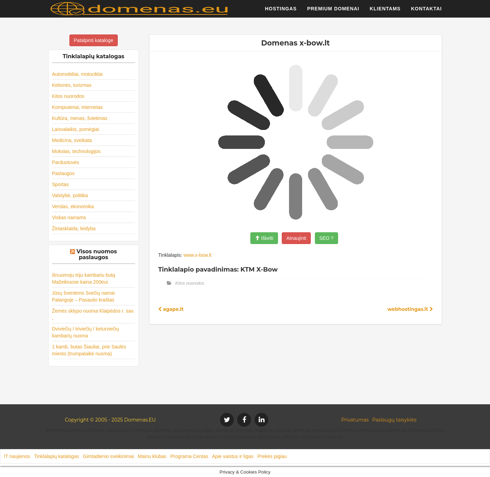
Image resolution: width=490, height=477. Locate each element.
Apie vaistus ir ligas (232, 456)
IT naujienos (17, 456)
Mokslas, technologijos (76, 151)
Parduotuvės (65, 162)
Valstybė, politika (70, 195)
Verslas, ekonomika (73, 206)
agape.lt (171, 309)
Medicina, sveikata (72, 140)
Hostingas (281, 12)
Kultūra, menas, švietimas (79, 118)
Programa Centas (189, 456)
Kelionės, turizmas (72, 85)
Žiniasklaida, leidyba (74, 228)
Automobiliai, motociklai (77, 74)
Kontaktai (426, 12)
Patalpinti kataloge (93, 40)
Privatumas (355, 420)
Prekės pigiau (272, 456)
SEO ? (326, 238)
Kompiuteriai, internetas (77, 107)
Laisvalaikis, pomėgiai (75, 129)
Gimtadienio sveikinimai (108, 456)
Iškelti (264, 238)
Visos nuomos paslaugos (97, 254)
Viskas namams (69, 217)
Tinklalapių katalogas (56, 456)
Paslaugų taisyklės (394, 420)
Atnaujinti (296, 238)
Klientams (385, 12)
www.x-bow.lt (197, 255)
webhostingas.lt (410, 309)
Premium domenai (333, 12)
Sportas (60, 184)
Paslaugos (63, 173)
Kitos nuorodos (68, 96)
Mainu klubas (152, 456)
